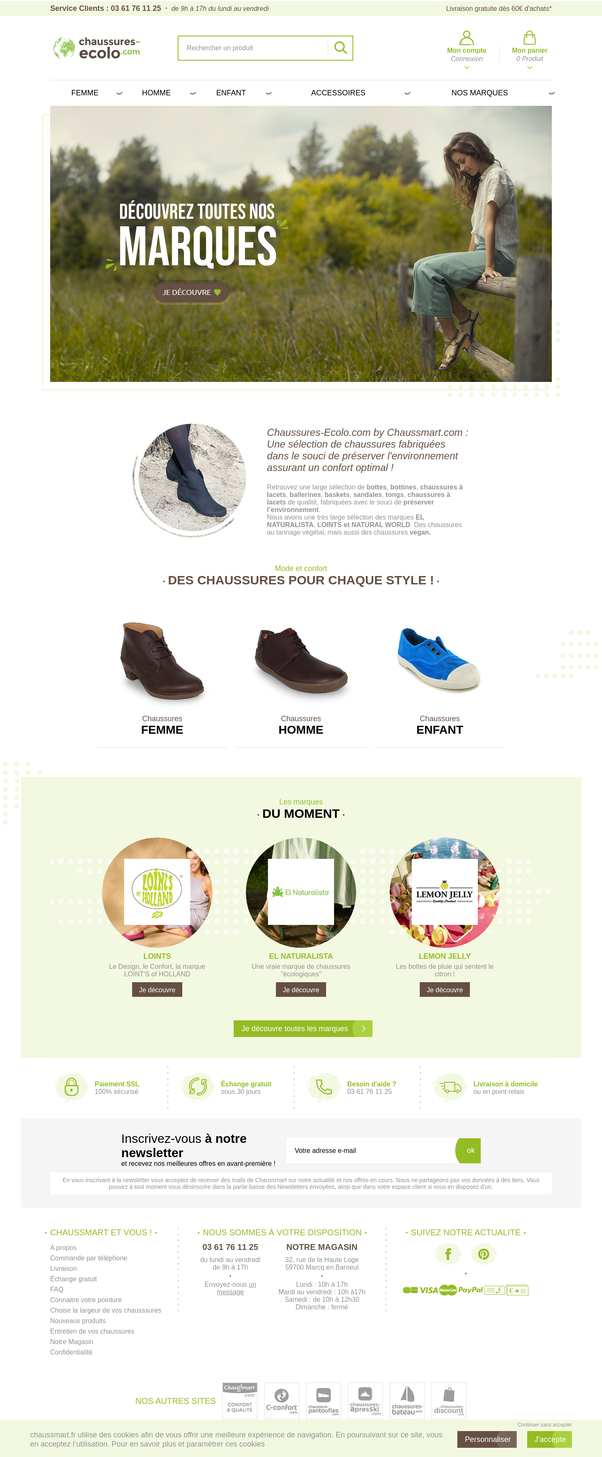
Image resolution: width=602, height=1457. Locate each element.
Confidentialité (71, 1352)
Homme (167, 93)
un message (236, 1288)
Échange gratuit (73, 1279)
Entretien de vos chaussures (92, 1331)
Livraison (63, 1268)
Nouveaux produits (78, 1320)
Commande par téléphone (89, 1258)
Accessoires (359, 93)
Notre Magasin (72, 1341)
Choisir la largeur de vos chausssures (106, 1310)
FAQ (57, 1289)
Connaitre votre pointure (86, 1299)
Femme (95, 93)
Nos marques (502, 93)
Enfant (242, 93)
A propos (63, 1247)
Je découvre (157, 990)
